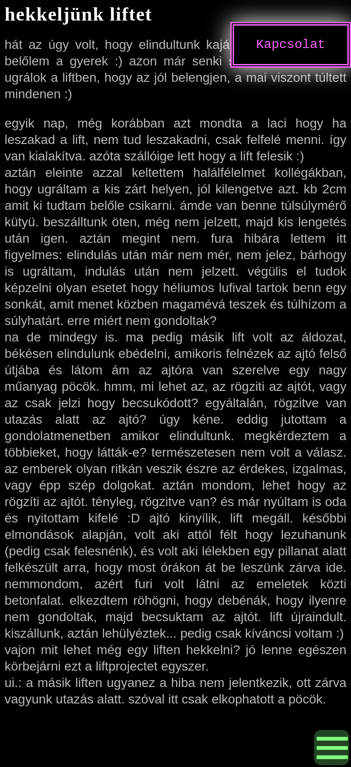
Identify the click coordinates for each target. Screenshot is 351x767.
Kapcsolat (290, 44)
